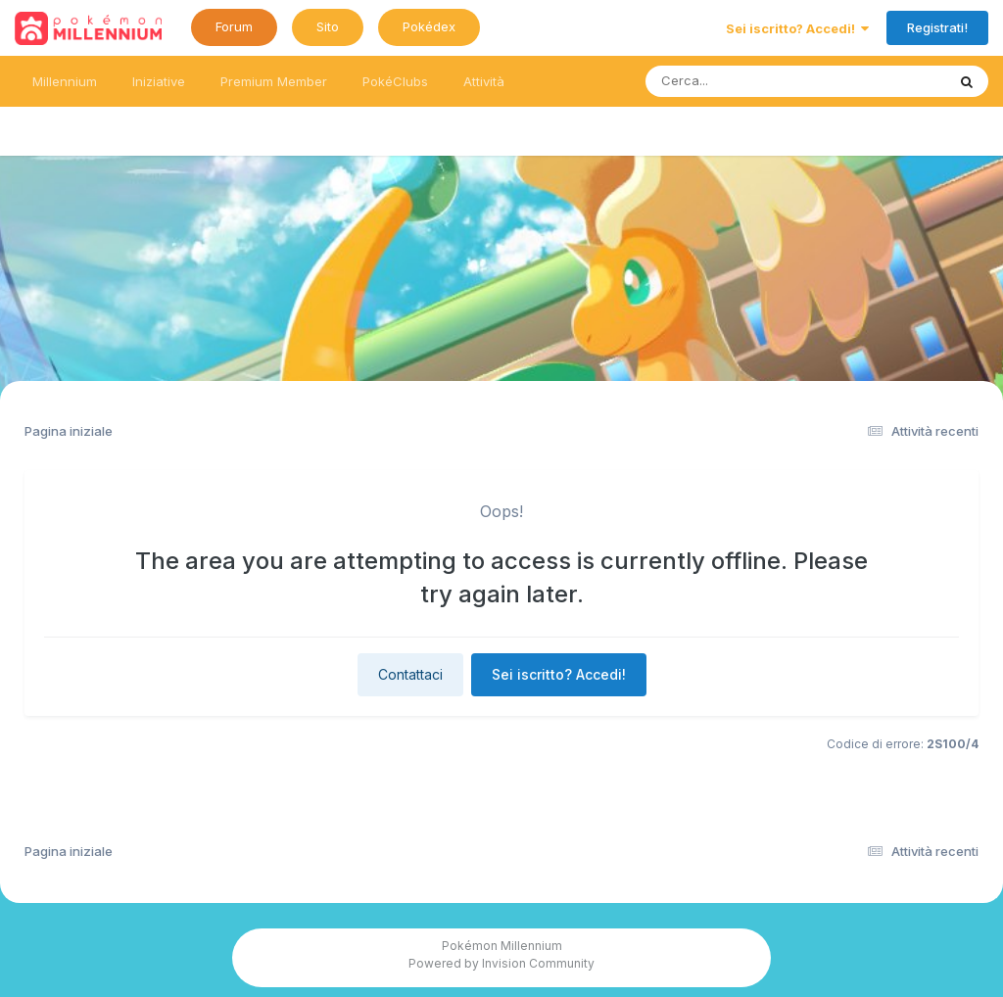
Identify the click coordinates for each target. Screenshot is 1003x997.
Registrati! (937, 27)
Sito (327, 26)
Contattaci (410, 674)
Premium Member (273, 81)
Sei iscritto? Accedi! (797, 28)
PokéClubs (395, 81)
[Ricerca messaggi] (749, 81)
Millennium (64, 81)
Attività (483, 81)
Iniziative (158, 81)
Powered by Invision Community (501, 963)
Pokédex (429, 26)
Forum (234, 26)
